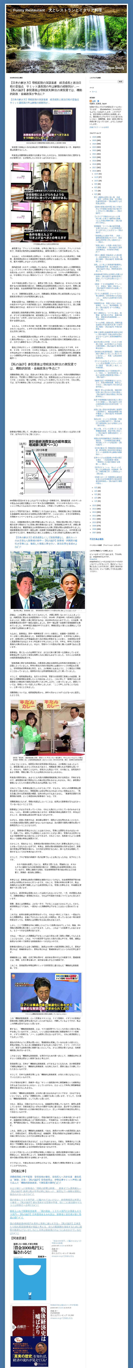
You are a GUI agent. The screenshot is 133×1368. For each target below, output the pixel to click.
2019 (94, 161)
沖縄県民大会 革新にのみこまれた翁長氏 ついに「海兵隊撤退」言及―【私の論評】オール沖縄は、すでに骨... (108, 306)
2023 (94, 147)
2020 (94, 157)
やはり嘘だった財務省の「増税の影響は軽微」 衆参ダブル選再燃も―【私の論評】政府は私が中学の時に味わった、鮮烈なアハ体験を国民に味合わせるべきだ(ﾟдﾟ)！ (45, 1191)
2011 (94, 519)
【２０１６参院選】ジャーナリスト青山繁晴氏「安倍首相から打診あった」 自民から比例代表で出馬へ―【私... (108, 297)
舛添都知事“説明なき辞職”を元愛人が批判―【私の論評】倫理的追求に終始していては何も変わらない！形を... (108, 277)
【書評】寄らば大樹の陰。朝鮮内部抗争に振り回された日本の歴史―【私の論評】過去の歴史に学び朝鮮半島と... (108, 393)
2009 (94, 526)
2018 (94, 164)
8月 (96, 187)
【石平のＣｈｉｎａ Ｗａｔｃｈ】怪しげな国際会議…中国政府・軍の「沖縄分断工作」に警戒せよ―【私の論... (108, 470)
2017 (94, 167)
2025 (94, 140)
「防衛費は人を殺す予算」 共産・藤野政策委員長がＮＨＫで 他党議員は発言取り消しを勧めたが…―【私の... (108, 239)
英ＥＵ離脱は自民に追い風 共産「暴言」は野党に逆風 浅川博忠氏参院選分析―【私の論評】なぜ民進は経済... (108, 200)
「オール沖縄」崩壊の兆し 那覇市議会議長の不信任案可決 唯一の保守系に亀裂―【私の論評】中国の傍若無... (108, 326)
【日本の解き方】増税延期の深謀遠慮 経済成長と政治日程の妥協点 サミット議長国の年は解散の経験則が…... (109, 451)
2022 (94, 150)
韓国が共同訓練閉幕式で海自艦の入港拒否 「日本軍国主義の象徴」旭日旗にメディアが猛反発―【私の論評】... (108, 441)
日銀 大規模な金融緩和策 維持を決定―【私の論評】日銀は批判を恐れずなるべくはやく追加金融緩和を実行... (108, 335)
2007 (94, 532)
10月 (96, 181)
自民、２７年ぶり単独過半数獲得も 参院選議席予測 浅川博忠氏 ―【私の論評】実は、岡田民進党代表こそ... (108, 268)
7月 (96, 191)
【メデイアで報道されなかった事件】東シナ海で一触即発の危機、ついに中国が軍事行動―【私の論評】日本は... (108, 219)
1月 (96, 501)
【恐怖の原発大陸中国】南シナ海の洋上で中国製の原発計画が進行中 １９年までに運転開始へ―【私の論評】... (109, 210)
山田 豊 (95, 101)
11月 (96, 177)
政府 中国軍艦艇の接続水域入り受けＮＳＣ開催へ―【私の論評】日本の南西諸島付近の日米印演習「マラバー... (108, 403)
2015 (94, 505)
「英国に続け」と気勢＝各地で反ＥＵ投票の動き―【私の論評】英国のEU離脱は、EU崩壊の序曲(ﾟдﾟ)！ (108, 248)
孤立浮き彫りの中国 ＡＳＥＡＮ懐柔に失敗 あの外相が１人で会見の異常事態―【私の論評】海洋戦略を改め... (108, 345)
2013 (94, 512)
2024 (94, 144)
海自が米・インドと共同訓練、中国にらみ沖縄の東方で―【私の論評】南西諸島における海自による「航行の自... (108, 422)
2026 (94, 137)
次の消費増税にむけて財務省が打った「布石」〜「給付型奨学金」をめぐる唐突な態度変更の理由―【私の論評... (108, 374)
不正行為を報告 (97, 539)
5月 (96, 488)
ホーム (94, 92)
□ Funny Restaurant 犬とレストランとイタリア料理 (56, 10)
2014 (94, 509)
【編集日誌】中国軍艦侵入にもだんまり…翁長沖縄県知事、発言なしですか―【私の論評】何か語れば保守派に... (108, 384)
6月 (96, 194)
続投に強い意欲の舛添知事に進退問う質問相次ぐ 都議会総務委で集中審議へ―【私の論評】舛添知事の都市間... (108, 412)
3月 (96, 494)
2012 (94, 516)
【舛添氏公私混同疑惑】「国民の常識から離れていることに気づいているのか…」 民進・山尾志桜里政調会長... (108, 355)
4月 (96, 491)
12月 (96, 174)
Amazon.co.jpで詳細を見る (63, 1256)
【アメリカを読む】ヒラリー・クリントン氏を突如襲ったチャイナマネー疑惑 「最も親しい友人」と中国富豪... (108, 364)
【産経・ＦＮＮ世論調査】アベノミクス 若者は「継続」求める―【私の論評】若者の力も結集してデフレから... (108, 287)
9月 (96, 184)
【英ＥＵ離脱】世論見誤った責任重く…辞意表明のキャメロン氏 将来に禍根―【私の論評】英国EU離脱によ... (108, 258)
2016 (94, 171)
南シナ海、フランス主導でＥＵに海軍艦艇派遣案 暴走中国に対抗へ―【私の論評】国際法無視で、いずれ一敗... (108, 432)
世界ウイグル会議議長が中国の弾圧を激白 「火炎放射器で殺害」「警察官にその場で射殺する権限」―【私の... (108, 461)
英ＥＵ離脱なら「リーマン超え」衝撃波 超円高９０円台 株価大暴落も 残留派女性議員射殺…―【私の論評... (108, 316)
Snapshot (93, 559)
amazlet (62, 1246)
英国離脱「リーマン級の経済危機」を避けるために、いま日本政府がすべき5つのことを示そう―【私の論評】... (108, 229)
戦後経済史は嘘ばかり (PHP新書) (64, 1305)
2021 (94, 154)
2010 (94, 522)
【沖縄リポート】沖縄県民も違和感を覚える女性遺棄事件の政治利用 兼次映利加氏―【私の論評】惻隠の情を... (109, 480)
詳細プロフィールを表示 (99, 127)
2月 (96, 498)
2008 (94, 529)
